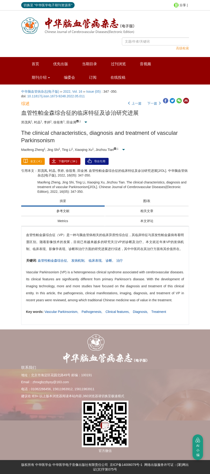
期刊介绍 (41, 77)
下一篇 (154, 103)
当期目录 (89, 64)
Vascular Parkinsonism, (62, 312)
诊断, (110, 260)
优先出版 (60, 64)
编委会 (69, 77)
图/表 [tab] (147, 201)
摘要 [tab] (63, 201)
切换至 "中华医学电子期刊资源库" (48, 5)
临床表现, (96, 260)
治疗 (119, 260)
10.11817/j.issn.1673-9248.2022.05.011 (56, 96)
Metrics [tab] (63, 221)
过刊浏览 (118, 64)
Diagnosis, (141, 312)
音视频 (145, 64)
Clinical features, (118, 312)
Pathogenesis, (92, 312)
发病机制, (78, 260)
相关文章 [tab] (146, 211)
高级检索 (182, 48)
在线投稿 (117, 77)
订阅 (92, 77)
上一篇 (134, 103)
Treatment (158, 312)
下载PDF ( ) (68, 161)
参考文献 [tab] (62, 211)
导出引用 (99, 161)
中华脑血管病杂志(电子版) (40, 91)
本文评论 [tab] (146, 221)
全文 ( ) (36, 161)
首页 (35, 64)
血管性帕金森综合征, (53, 260)
